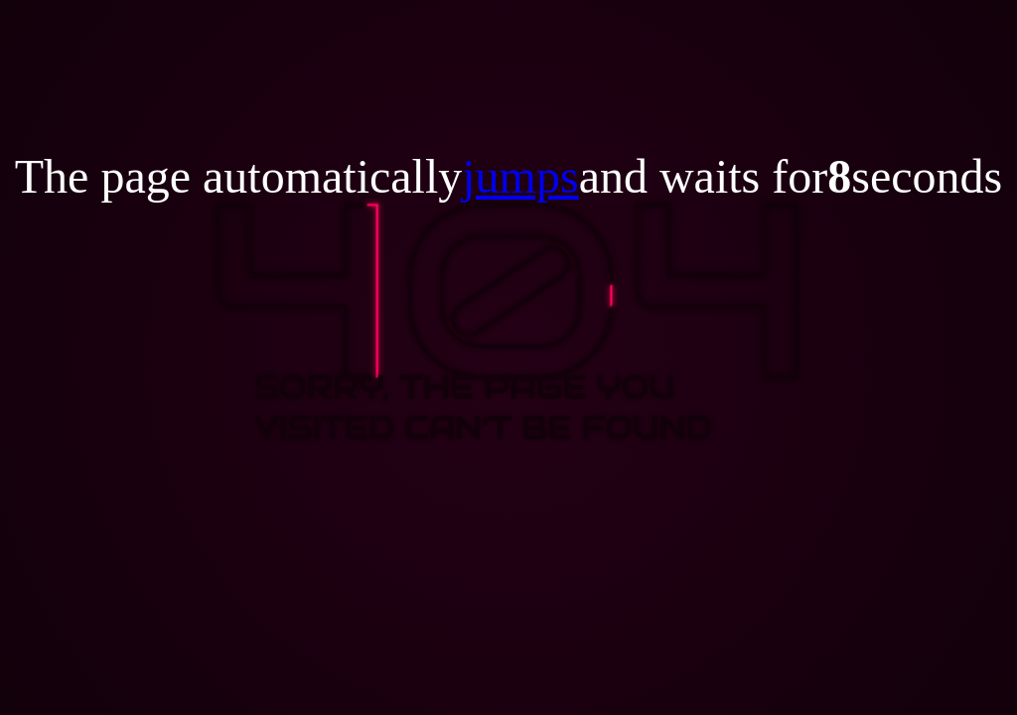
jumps (520, 176)
